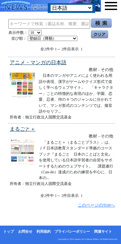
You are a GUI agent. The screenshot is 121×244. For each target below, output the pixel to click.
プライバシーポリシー (72, 231)
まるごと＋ (22, 129)
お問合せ (25, 231)
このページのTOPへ (96, 205)
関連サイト (103, 231)
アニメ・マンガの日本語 (38, 62)
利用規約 (43, 231)
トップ (8, 231)
